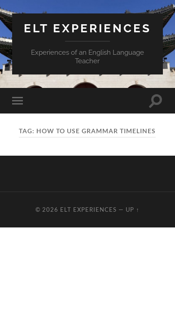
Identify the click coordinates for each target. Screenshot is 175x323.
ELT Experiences (87, 28)
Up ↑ (132, 209)
